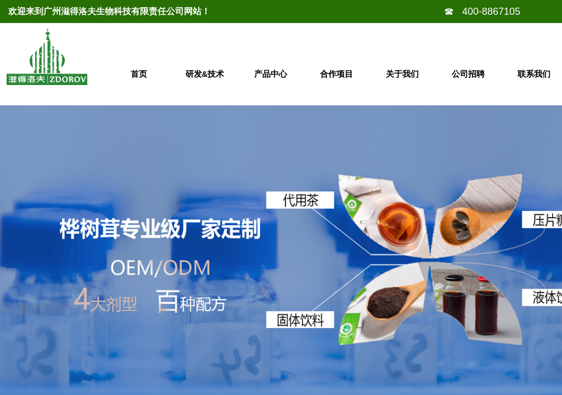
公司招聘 (468, 73)
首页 (139, 73)
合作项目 (336, 73)
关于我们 (402, 73)
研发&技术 (205, 73)
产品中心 (270, 73)
